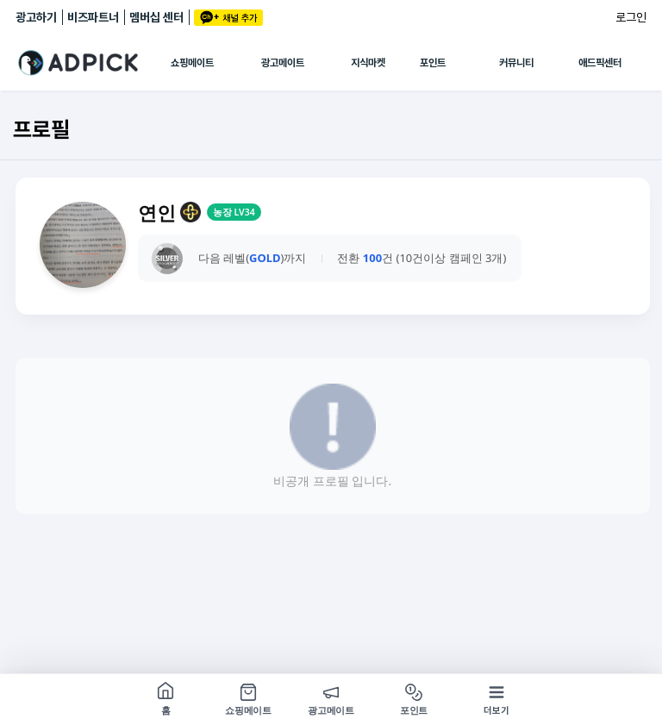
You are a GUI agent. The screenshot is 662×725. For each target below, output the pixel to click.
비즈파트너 (93, 17)
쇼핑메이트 (192, 63)
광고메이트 (282, 63)
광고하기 (36, 17)
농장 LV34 (234, 212)
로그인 (630, 17)
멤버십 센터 (156, 17)
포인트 (433, 63)
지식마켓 (368, 63)
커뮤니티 (516, 63)
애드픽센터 (599, 63)
